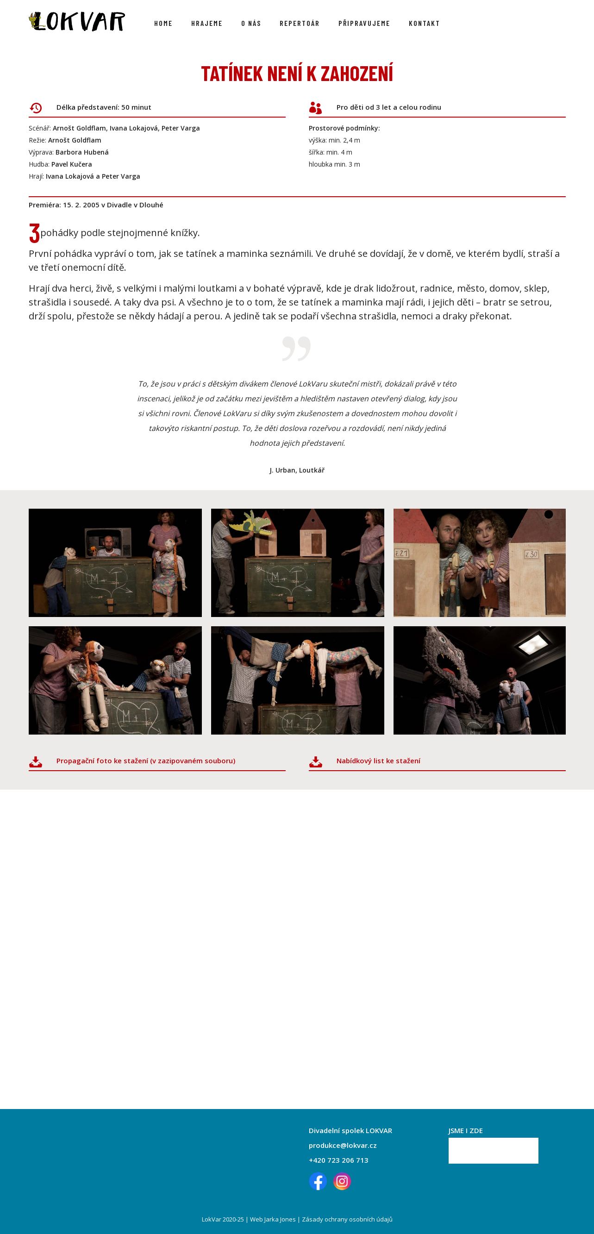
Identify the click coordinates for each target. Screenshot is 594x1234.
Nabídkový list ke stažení (378, 760)
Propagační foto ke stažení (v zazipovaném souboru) (145, 760)
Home (163, 23)
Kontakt (424, 23)
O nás (251, 23)
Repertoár (300, 23)
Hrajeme (207, 23)
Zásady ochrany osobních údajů (347, 1219)
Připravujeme (364, 23)
